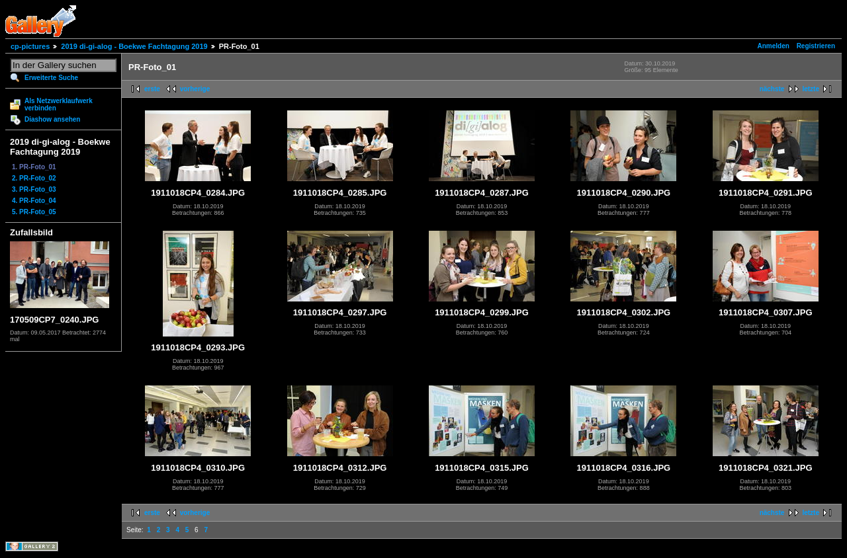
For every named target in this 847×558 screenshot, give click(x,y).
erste (152, 89)
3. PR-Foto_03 (34, 189)
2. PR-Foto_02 (34, 178)
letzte (810, 89)
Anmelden (773, 46)
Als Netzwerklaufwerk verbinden (58, 104)
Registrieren (816, 46)
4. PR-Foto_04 (34, 200)
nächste (772, 89)
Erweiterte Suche (51, 77)
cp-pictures (30, 46)
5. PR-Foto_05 (34, 212)
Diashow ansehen (52, 119)
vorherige (195, 89)
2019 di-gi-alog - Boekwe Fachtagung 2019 (134, 46)
